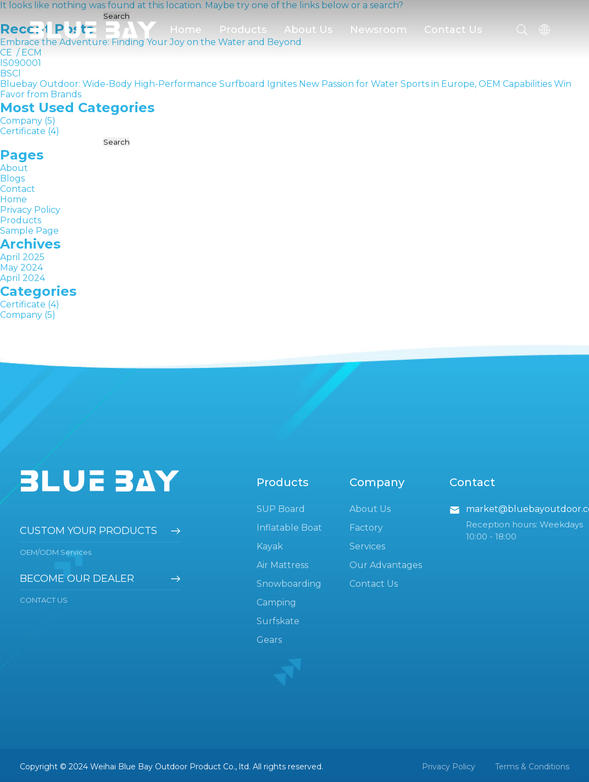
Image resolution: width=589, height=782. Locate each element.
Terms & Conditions (532, 767)
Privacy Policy (30, 210)
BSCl (10, 73)
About (14, 168)
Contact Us (453, 30)
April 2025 (22, 257)
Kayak (270, 546)
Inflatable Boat (289, 527)
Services (367, 546)
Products (242, 30)
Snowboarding (289, 584)
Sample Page (29, 230)
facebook (471, 559)
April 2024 (22, 278)
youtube (499, 559)
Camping (276, 602)
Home (186, 30)
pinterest (528, 559)
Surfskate (278, 621)
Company (21, 120)
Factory (366, 527)
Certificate (23, 131)
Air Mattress (282, 565)
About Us (308, 30)
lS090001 (20, 63)
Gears (269, 640)
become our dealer (77, 578)
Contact (17, 189)
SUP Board (281, 509)
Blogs (12, 178)
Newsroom (378, 30)
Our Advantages (385, 565)
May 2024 (21, 267)
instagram (557, 559)
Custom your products (88, 531)
